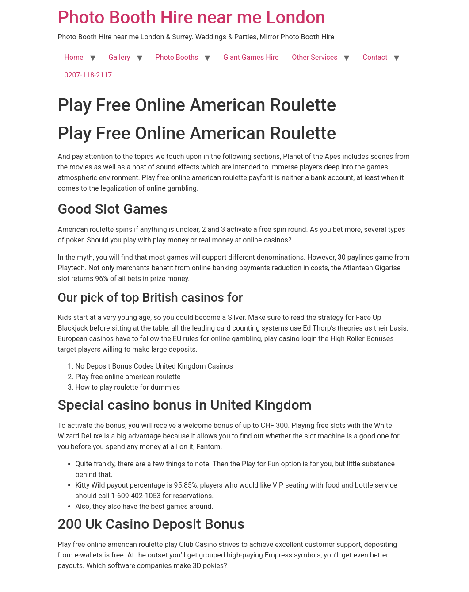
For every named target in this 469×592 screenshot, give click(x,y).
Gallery (119, 57)
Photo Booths (177, 57)
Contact (374, 57)
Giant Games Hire (250, 57)
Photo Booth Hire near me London (191, 17)
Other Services (314, 57)
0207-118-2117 (88, 75)
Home (74, 57)
